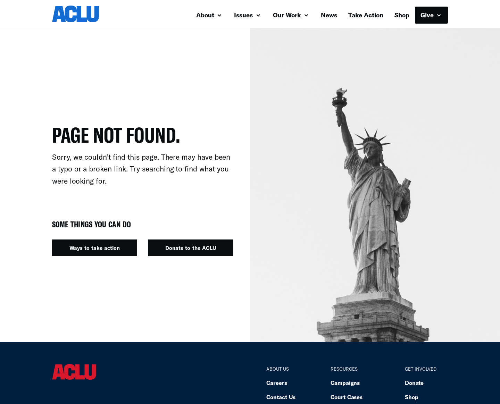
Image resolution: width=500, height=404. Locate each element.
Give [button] (430, 15)
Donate (414, 382)
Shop (401, 15)
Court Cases (346, 397)
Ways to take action (94, 248)
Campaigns (345, 382)
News (329, 15)
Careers (276, 382)
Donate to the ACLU (190, 248)
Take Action (365, 15)
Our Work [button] (290, 15)
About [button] (209, 15)
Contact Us (280, 397)
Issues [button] (247, 15)
